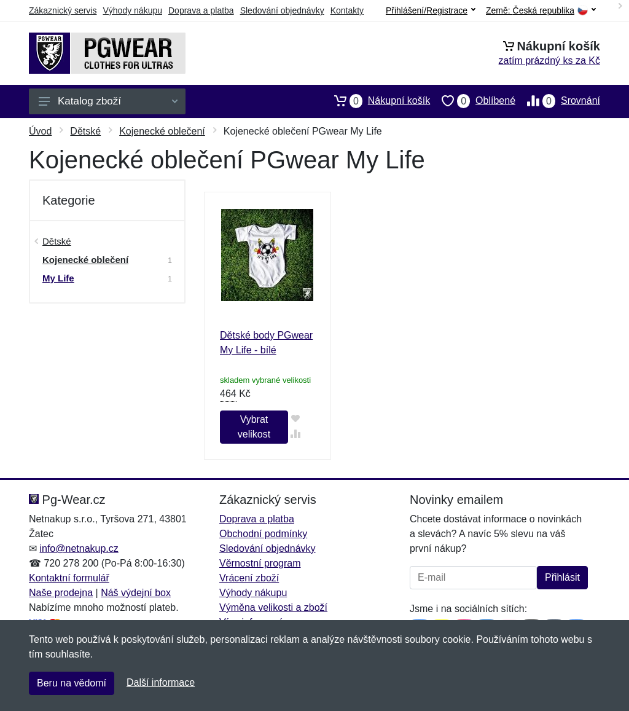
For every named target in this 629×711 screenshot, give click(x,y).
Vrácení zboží (249, 578)
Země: (541, 10)
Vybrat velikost (254, 426)
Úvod (40, 131)
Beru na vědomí (71, 683)
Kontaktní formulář (69, 578)
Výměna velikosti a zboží (273, 607)
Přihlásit (562, 577)
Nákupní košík (376, 101)
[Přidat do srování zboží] (295, 433)
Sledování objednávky (282, 10)
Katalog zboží (108, 101)
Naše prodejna (61, 592)
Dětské (85, 131)
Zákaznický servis (62, 10)
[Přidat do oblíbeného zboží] (295, 418)
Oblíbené (472, 101)
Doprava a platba (201, 10)
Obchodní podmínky (263, 533)
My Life (58, 278)
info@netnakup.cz (78, 548)
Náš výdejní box (136, 592)
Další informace (161, 682)
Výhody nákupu (132, 10)
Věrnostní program (260, 563)
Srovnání (557, 101)
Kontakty (347, 10)
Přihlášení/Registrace (430, 10)
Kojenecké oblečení (162, 131)
